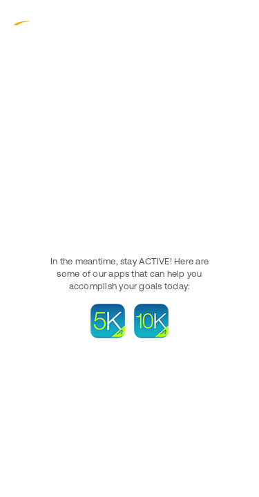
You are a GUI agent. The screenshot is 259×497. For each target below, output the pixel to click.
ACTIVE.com (41, 20)
